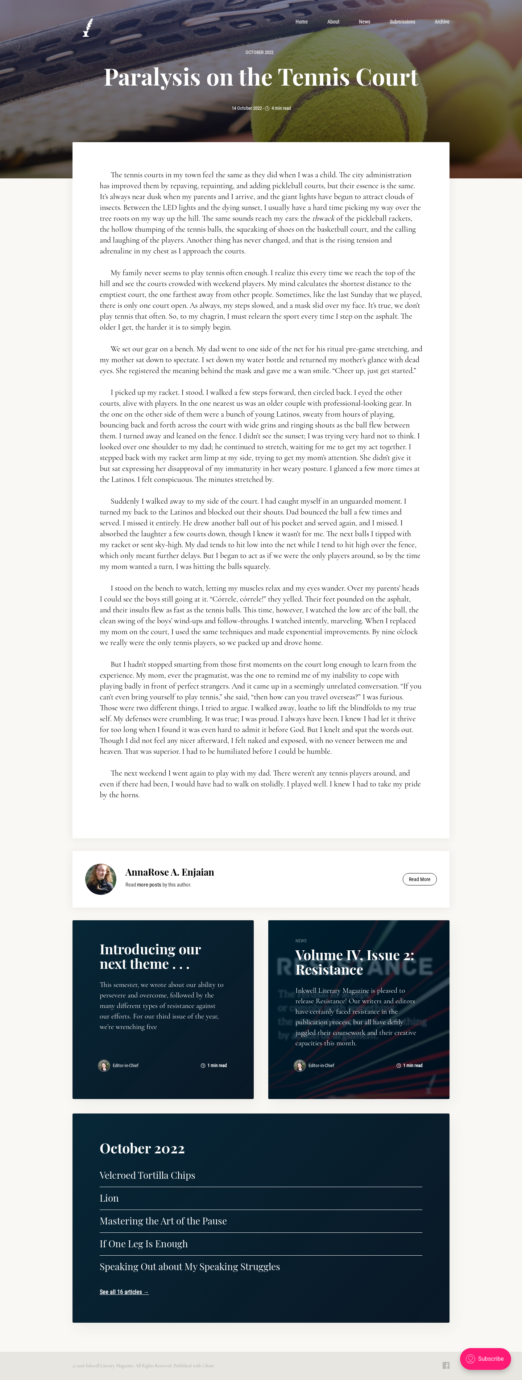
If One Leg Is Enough (144, 1243)
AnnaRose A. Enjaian (169, 871)
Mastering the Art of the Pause (163, 1220)
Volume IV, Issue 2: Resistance (354, 961)
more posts (149, 884)
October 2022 (259, 52)
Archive (442, 22)
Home (301, 22)
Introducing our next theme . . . (150, 955)
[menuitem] (301, 21)
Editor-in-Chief (125, 1065)
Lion (109, 1197)
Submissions (402, 22)
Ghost (208, 1366)
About (333, 22)
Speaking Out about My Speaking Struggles (190, 1266)
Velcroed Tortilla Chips (147, 1175)
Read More (420, 879)
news (301, 940)
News (364, 22)
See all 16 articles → (124, 1292)
